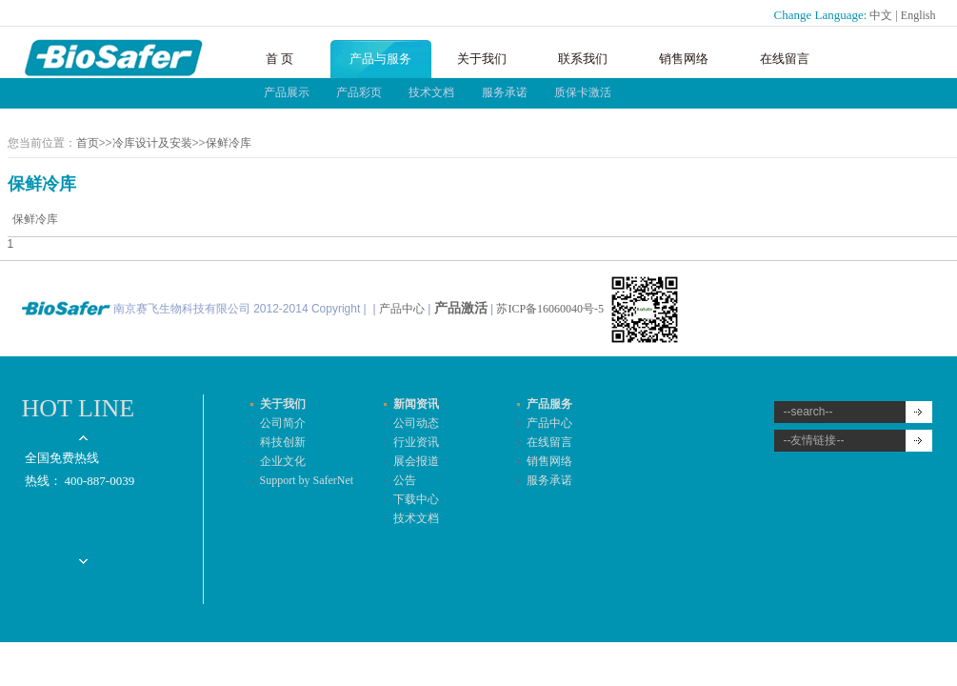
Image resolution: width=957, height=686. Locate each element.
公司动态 (416, 423)
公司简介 (283, 423)
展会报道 (416, 461)
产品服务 (549, 404)
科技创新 (283, 442)
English (918, 15)
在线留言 (784, 58)
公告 (404, 480)
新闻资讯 (416, 404)
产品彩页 (359, 92)
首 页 (279, 58)
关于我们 (482, 58)
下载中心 (416, 499)
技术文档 (431, 92)
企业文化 (283, 461)
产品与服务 (380, 58)
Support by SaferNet (307, 480)
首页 (87, 143)
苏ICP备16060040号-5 (551, 308)
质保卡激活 (582, 92)
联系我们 (583, 58)
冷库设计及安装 (152, 143)
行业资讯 (416, 442)
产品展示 (286, 92)
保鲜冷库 (228, 143)
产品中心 (402, 308)
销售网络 (683, 58)
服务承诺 (505, 92)
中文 (880, 15)
